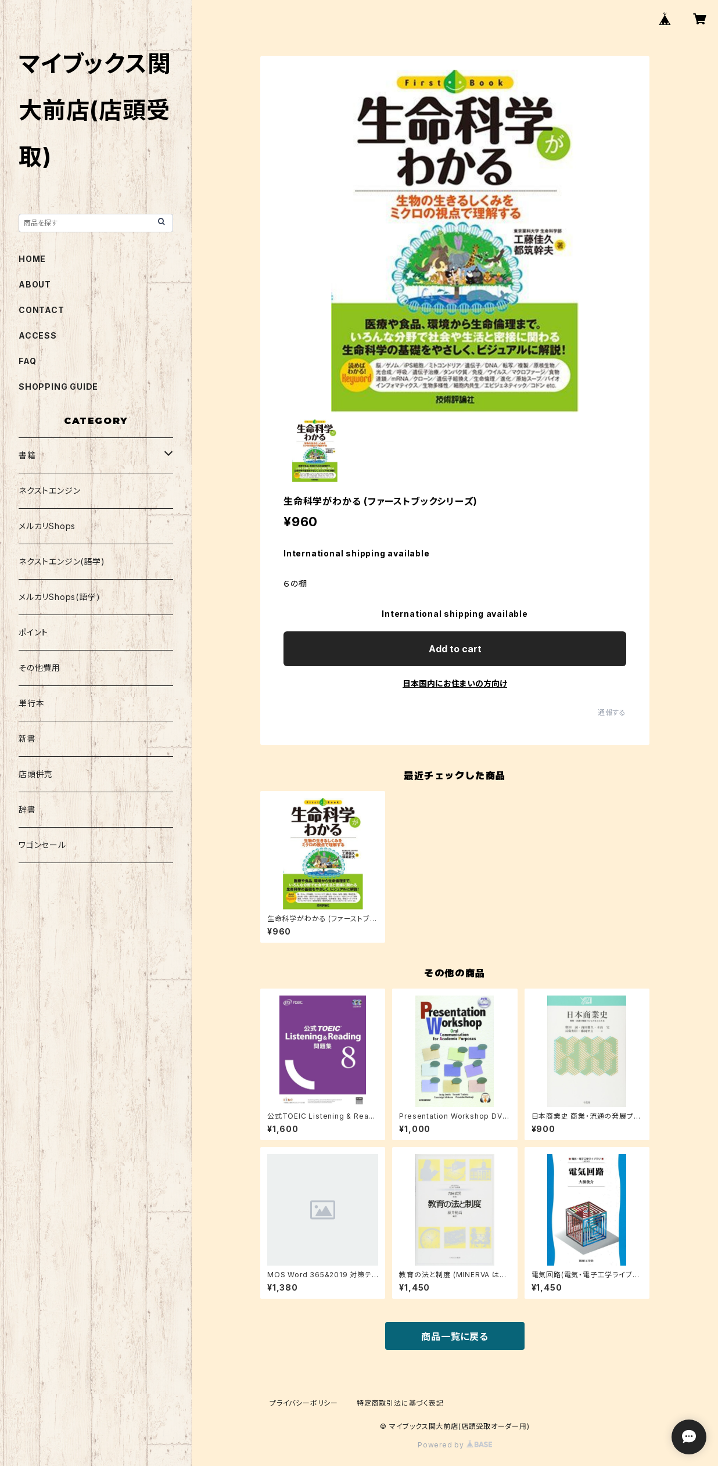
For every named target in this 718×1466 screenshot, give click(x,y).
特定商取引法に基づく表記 (400, 1403)
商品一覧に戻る (455, 1336)
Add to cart (455, 649)
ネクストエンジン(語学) (62, 561)
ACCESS (38, 335)
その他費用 (39, 668)
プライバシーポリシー (304, 1403)
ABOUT (35, 284)
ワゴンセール (42, 845)
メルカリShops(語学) (59, 597)
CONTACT (41, 310)
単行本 (31, 703)
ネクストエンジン (49, 490)
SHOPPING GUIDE (58, 386)
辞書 (27, 809)
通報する (612, 712)
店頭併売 (36, 774)
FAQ (27, 361)
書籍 (27, 455)
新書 (27, 738)
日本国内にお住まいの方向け (455, 683)
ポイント (33, 632)
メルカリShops (47, 526)
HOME (32, 259)
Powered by (455, 1444)
